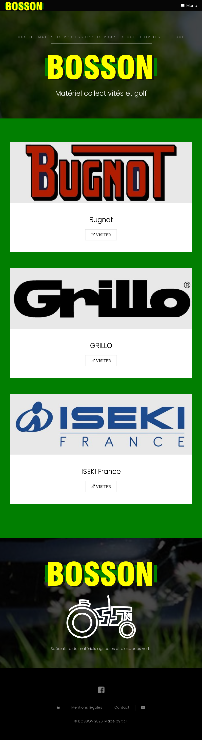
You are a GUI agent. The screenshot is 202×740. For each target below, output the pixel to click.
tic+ (124, 721)
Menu (191, 5)
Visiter (103, 235)
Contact (121, 707)
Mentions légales (86, 707)
